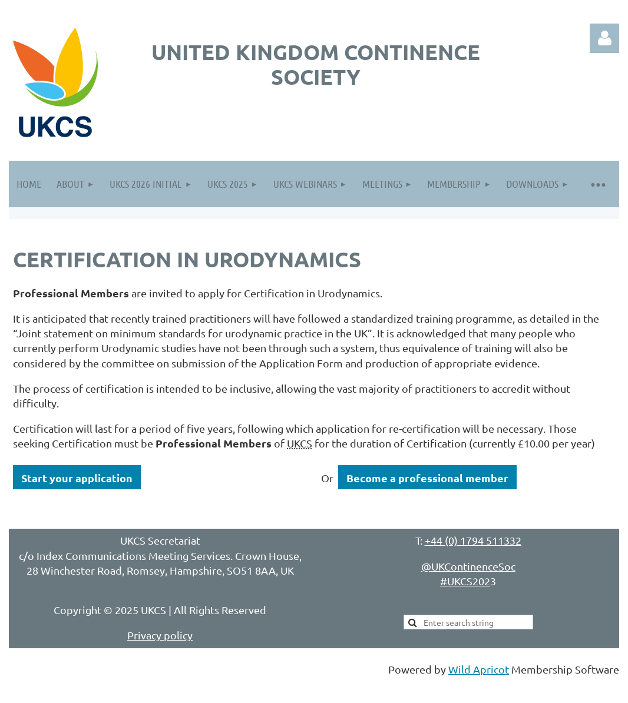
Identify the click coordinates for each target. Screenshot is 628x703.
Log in (604, 38)
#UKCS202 (465, 581)
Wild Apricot (478, 669)
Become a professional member (427, 478)
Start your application (77, 478)
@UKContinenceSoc (468, 566)
